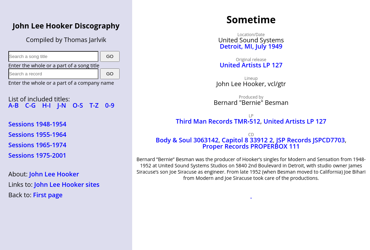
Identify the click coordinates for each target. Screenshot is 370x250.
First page (48, 195)
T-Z (93, 105)
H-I (46, 105)
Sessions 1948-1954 (37, 124)
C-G (30, 105)
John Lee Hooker (54, 174)
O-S (78, 105)
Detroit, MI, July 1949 (251, 46)
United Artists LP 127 (251, 65)
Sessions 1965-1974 (37, 145)
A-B (13, 105)
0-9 (109, 105)
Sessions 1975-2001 (37, 155)
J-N (61, 105)
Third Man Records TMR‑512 (218, 121)
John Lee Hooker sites (66, 184)
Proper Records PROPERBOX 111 (251, 146)
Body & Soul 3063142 (187, 140)
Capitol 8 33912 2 (247, 140)
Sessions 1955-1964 (37, 134)
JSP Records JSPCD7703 (310, 140)
